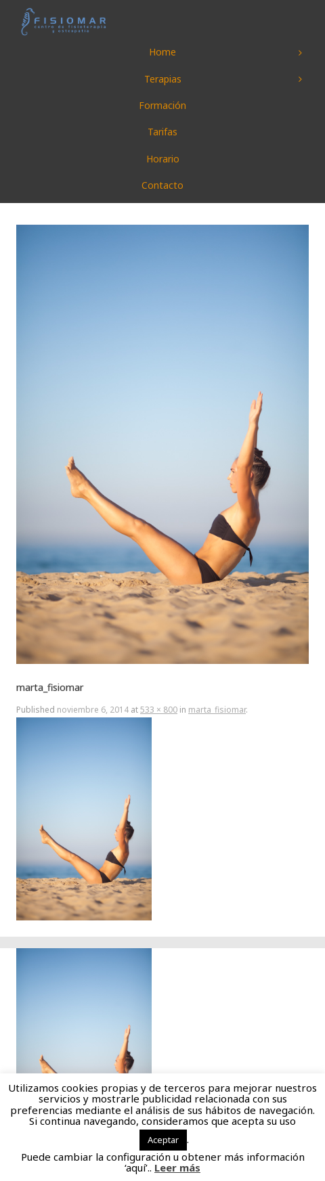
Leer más (177, 1167)
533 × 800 (158, 709)
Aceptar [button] (163, 1140)
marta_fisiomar (217, 709)
